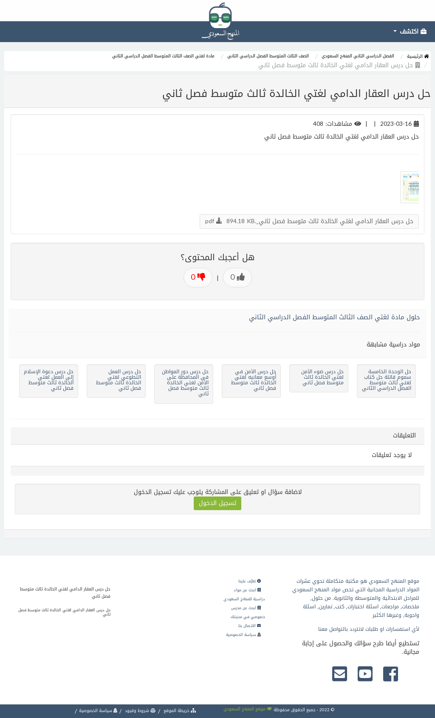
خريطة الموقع (179, 711)
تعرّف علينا (249, 581)
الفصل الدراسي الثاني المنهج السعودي (358, 56)
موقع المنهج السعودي (247, 709)
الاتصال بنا (249, 626)
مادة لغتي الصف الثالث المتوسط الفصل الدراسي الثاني (163, 56)
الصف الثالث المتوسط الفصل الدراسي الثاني (268, 56)
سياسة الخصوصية (243, 635)
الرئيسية (418, 56)
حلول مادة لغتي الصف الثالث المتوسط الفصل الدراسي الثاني (334, 317)
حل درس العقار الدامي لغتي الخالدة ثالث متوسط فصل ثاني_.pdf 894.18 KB (309, 221)
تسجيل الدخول (217, 503)
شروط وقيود (140, 711)
